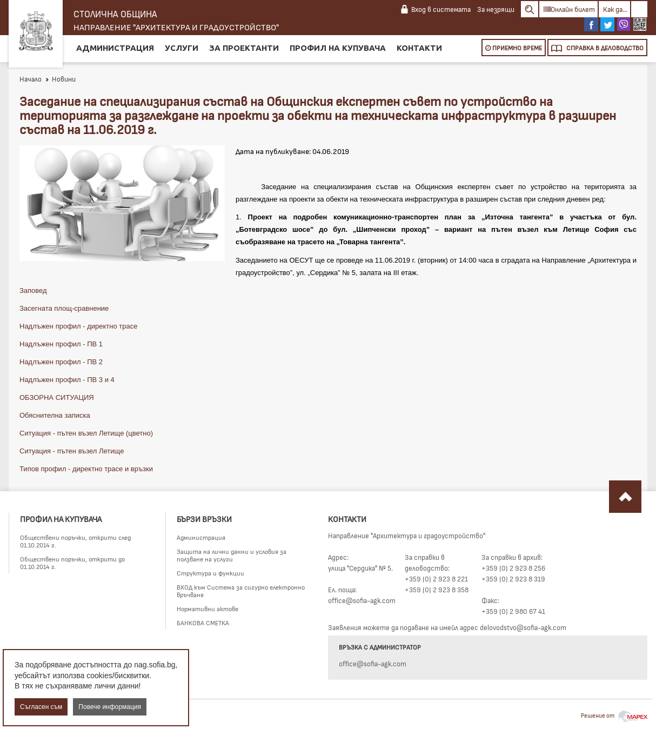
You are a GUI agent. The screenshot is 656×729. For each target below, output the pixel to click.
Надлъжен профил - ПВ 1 (61, 344)
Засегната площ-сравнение (64, 308)
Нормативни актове (207, 608)
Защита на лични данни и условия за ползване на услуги (231, 555)
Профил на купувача (338, 47)
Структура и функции (210, 573)
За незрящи (495, 9)
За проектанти (244, 47)
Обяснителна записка (54, 415)
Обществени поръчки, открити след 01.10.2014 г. (75, 541)
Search (529, 9)
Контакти (419, 47)
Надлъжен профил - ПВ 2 (61, 362)
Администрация (115, 47)
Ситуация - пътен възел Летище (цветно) (86, 433)
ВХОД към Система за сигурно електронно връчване (241, 590)
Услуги (181, 47)
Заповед (33, 290)
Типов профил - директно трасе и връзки (86, 469)
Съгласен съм (41, 707)
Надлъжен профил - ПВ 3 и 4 (67, 380)
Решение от (614, 715)
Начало (30, 79)
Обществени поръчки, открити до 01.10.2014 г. (72, 562)
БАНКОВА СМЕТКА (203, 622)
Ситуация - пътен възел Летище (71, 451)
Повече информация (109, 707)
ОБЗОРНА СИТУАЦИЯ (56, 397)
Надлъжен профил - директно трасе (78, 326)
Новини (60, 79)
